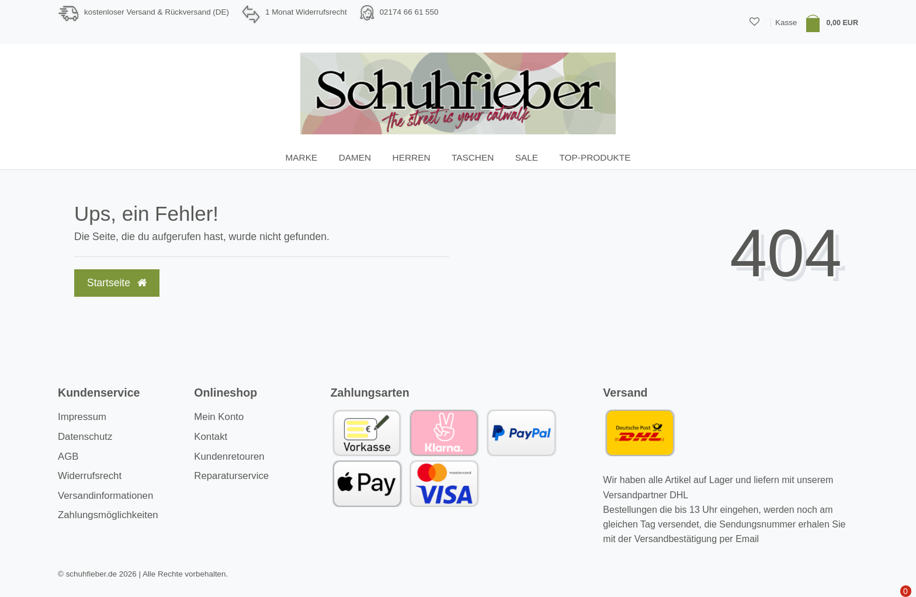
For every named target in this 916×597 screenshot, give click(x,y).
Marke (302, 157)
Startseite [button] (117, 283)
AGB (68, 456)
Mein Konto (219, 416)
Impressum (82, 416)
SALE (526, 157)
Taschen (473, 157)
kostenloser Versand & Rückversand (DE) (156, 12)
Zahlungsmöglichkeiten (108, 514)
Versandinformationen (105, 495)
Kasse (786, 22)
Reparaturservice (231, 475)
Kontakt (210, 436)
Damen (355, 157)
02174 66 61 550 (409, 12)
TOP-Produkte (594, 157)
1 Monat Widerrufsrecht (306, 12)
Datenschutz (85, 436)
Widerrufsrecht (90, 475)
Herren (412, 157)
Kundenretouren (229, 456)
